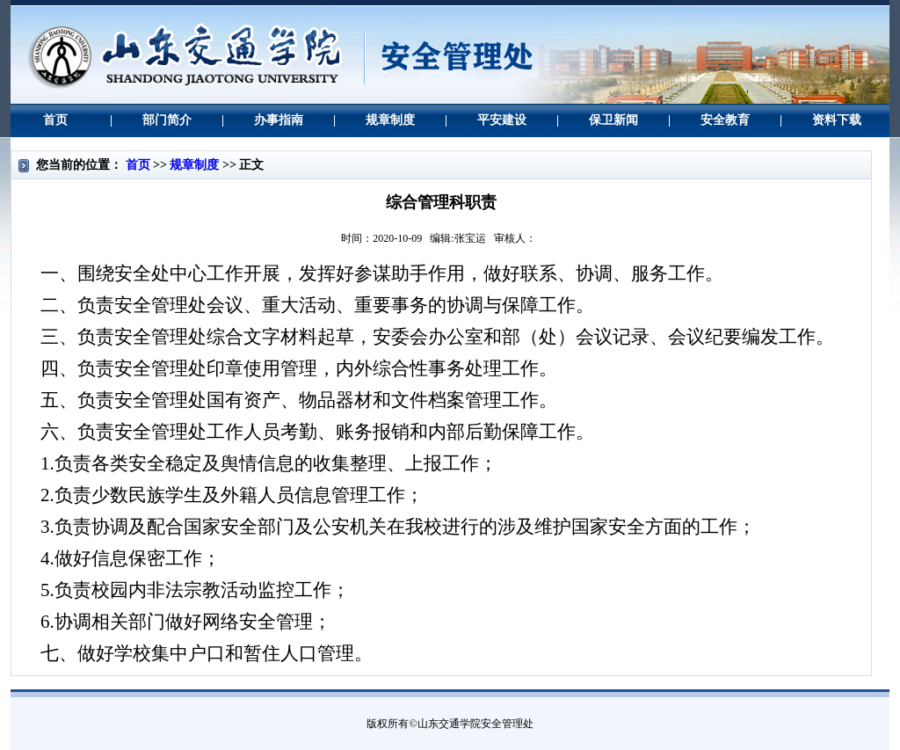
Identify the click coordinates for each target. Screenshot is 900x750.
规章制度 (194, 164)
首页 (138, 164)
